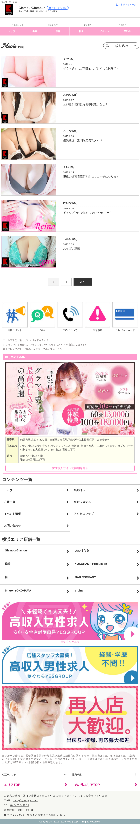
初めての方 (53, 25)
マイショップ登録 (57, 8)
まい (69, 167)
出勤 (34, 31)
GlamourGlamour (16, 550)
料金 (81, 31)
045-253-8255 (19, 805)
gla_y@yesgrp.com (25, 800)
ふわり (70, 94)
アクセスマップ (84, 513)
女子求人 (88, 25)
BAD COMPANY (85, 577)
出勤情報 (79, 490)
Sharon (18, 590)
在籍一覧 (9, 502)
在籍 (58, 31)
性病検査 (77, 774)
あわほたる (82, 550)
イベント (104, 31)
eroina (79, 590)
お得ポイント (18, 25)
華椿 (7, 563)
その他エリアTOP (87, 785)
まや (69, 58)
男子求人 (122, 25)
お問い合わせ (12, 525)
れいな (70, 202)
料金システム (82, 502)
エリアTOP (12, 785)
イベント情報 (12, 513)
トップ (11, 31)
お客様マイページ (126, 4)
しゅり (70, 239)
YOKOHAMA (91, 563)
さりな (70, 130)
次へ (82, 281)
